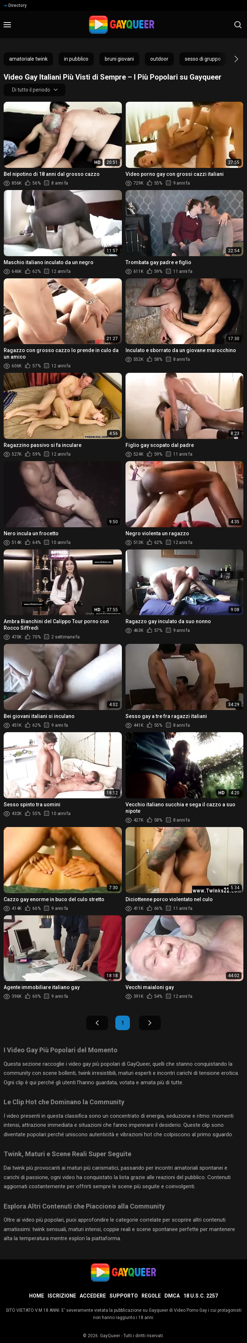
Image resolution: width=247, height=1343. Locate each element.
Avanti (149, 1023)
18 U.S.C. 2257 (200, 1296)
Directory (15, 5)
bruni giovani (119, 59)
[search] (237, 24)
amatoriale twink (28, 59)
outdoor (159, 59)
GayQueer (110, 1335)
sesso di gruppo (203, 59)
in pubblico (76, 59)
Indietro (97, 1023)
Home (36, 1296)
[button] (229, 59)
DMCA (172, 1296)
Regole (151, 1296)
